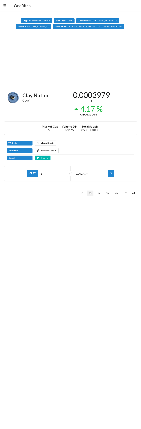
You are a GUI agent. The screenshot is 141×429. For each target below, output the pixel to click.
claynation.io (45, 143)
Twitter (43, 157)
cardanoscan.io (47, 150)
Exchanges (64, 20)
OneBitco (22, 5)
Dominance (88, 26)
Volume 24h (34, 26)
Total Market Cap (97, 20)
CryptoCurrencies (36, 20)
